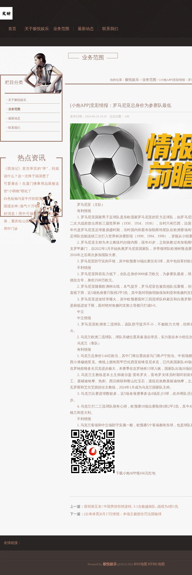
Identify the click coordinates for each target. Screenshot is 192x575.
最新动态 (86, 29)
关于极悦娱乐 (37, 29)
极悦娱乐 (132, 80)
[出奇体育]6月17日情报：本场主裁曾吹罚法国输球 (123, 514)
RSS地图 (140, 564)
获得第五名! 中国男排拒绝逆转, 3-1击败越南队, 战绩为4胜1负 (131, 506)
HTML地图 (156, 564)
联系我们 (110, 29)
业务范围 (61, 29)
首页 (12, 29)
